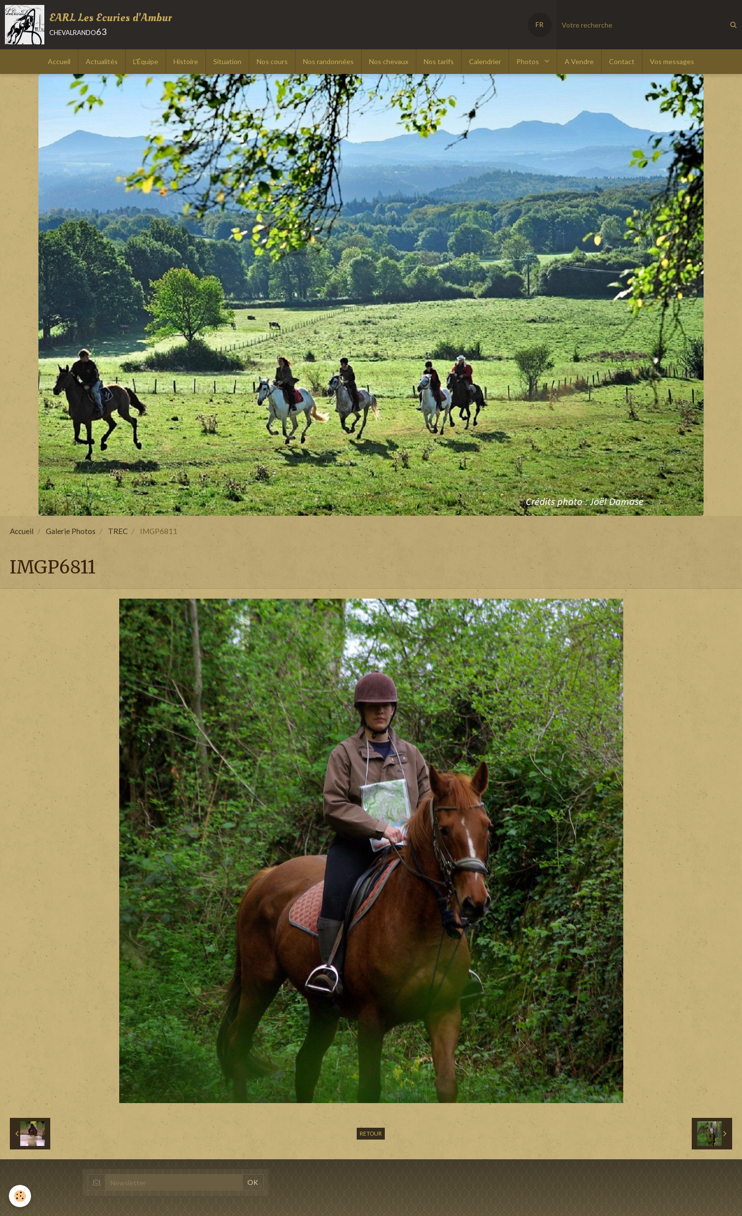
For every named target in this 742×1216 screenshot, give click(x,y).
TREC (118, 531)
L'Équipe (145, 61)
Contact (622, 61)
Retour (371, 1133)
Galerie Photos (71, 531)
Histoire (185, 61)
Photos (528, 61)
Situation (227, 61)
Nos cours (272, 61)
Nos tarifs (439, 61)
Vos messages (672, 61)
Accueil (59, 61)
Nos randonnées (328, 61)
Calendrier (485, 61)
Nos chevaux (388, 61)
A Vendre (579, 61)
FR (539, 24)
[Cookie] (21, 1195)
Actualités (102, 61)
